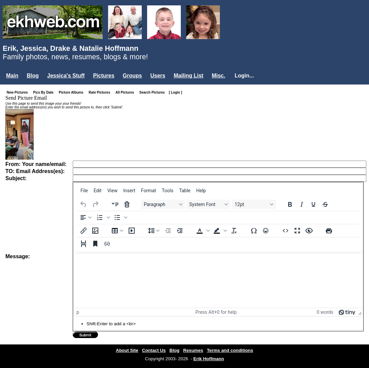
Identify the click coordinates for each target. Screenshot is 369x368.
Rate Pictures (101, 92)
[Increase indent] (180, 230)
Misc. (218, 75)
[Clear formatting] (234, 230)
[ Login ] (175, 92)
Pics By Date (44, 92)
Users (157, 75)
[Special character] (254, 230)
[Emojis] (265, 230)
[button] (102, 217)
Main (12, 75)
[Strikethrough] (325, 204)
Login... (244, 75)
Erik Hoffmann (208, 358)
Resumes (193, 350)
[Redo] (95, 204)
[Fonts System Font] (208, 204)
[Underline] (313, 204)
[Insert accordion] (115, 204)
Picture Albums (72, 92)
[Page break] (83, 243)
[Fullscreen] (297, 230)
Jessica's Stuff (66, 75)
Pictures (103, 75)
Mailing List (188, 75)
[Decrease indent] (168, 230)
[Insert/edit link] (83, 230)
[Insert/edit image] (95, 230)
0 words (324, 312)
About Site (127, 350)
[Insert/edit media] (131, 230)
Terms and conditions (230, 350)
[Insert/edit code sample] (107, 243)
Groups (132, 75)
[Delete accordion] (127, 204)
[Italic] (301, 204)
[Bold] (290, 204)
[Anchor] (95, 243)
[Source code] (285, 230)
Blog (33, 75)
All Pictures (126, 92)
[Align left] (86, 217)
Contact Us (154, 350)
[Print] (329, 230)
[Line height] (154, 230)
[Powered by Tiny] (347, 312)
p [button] (77, 312)
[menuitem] (84, 190)
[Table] (117, 230)
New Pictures (19, 92)
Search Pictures (153, 92)
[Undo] (83, 204)
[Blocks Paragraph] (163, 204)
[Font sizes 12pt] (254, 204)
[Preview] (309, 230)
